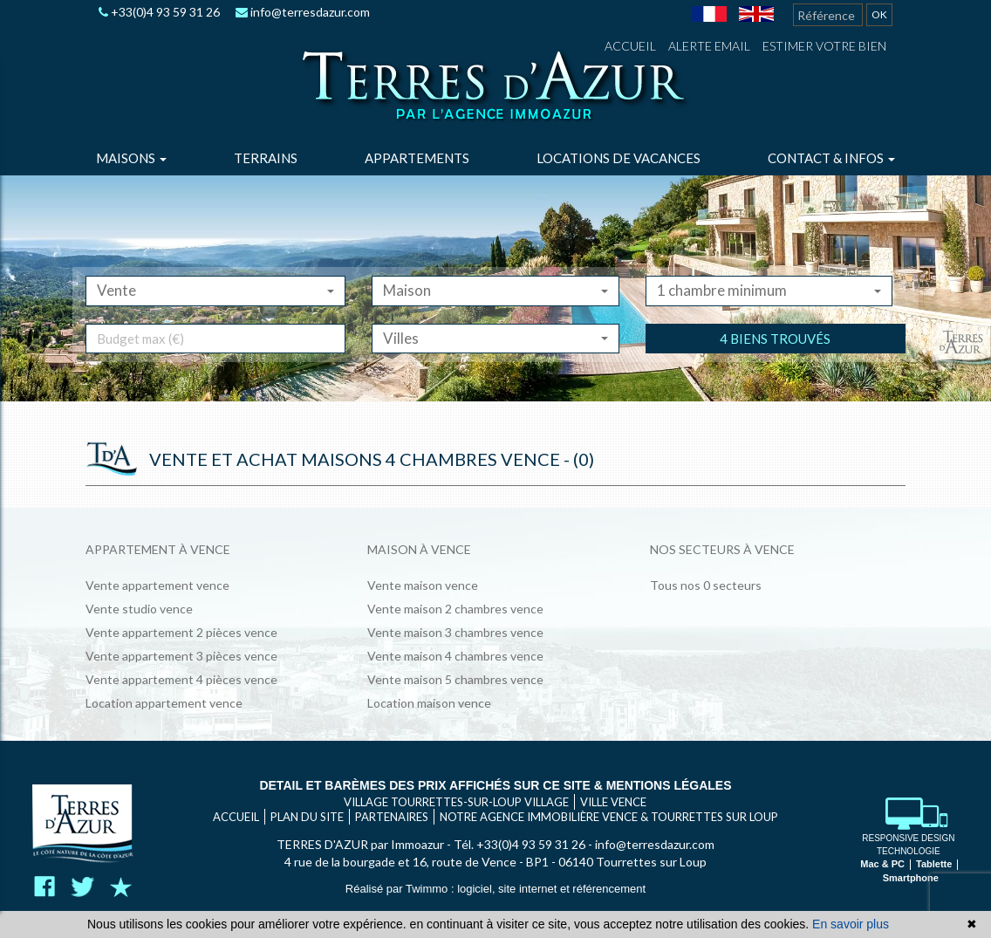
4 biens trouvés (775, 363)
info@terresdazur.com (303, 11)
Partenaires (391, 817)
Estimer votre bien (824, 45)
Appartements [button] (417, 158)
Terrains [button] (265, 158)
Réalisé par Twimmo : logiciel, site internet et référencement (495, 888)
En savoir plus (850, 924)
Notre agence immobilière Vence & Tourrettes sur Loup (609, 817)
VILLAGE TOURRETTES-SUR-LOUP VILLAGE (456, 802)
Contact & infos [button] (831, 158)
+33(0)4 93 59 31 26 (159, 11)
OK (879, 14)
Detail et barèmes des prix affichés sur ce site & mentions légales (495, 785)
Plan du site (307, 817)
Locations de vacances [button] (619, 158)
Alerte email (709, 45)
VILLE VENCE (613, 802)
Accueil (630, 45)
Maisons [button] (131, 158)
